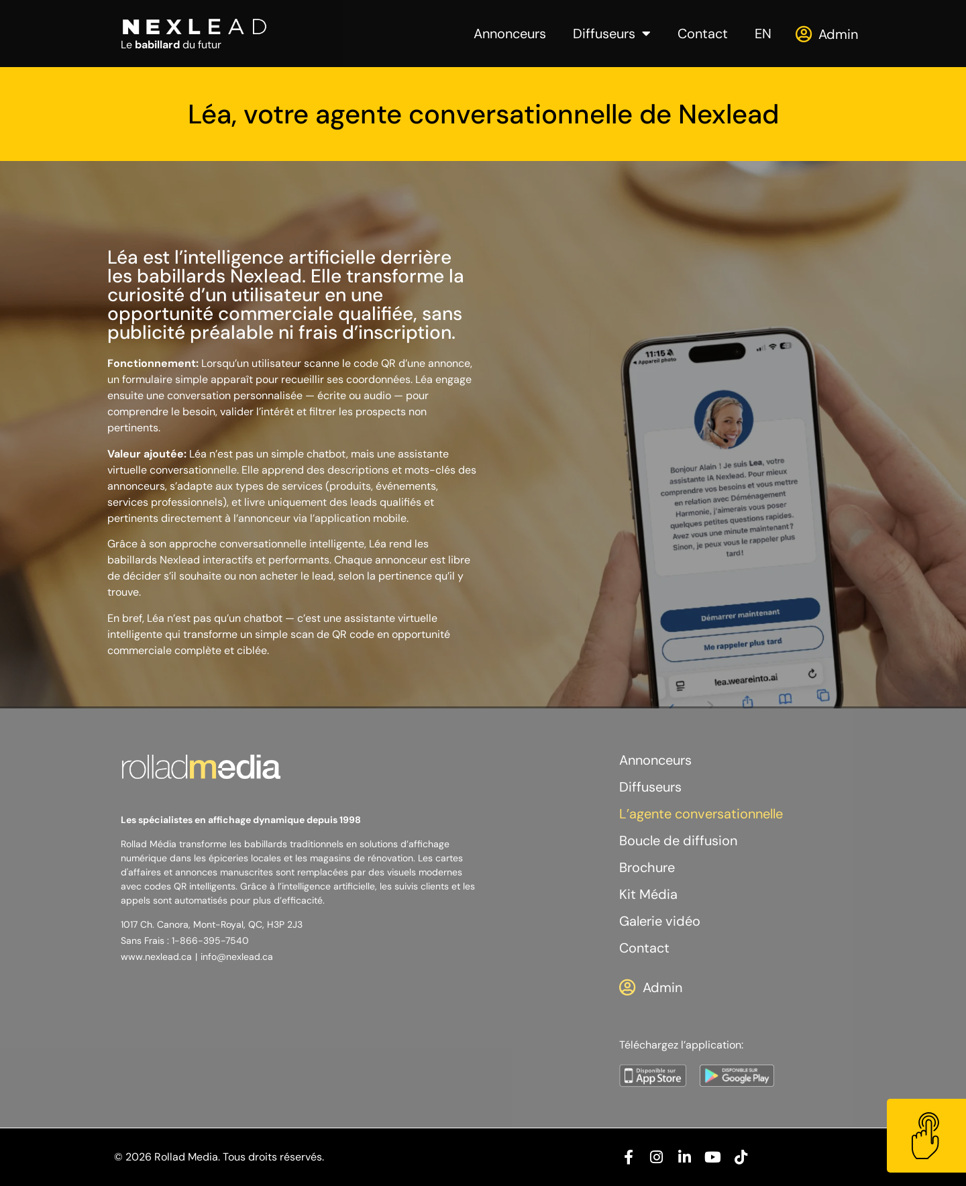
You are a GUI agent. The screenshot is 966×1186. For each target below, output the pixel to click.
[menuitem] (763, 33)
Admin (838, 34)
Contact (703, 33)
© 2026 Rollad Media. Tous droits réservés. (219, 1157)
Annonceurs (510, 33)
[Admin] (803, 33)
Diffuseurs (612, 33)
